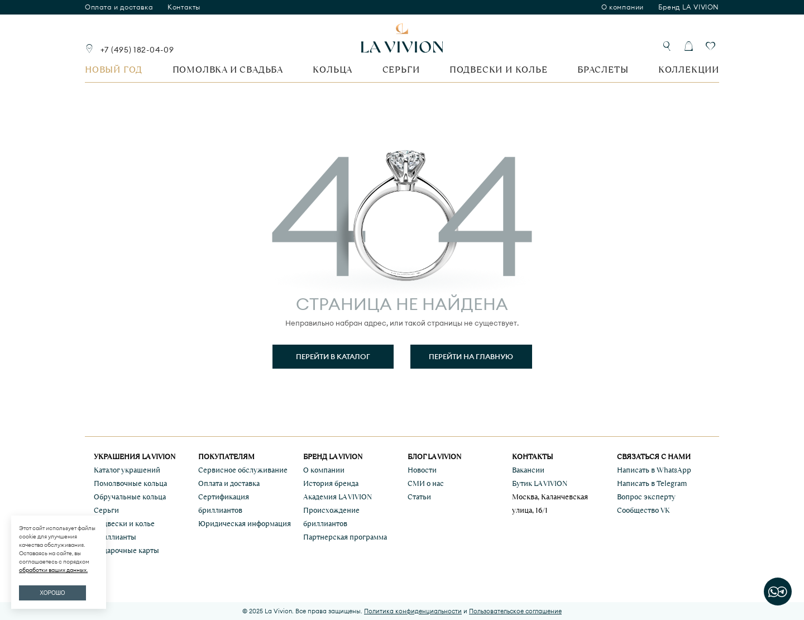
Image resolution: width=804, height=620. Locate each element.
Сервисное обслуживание (243, 470)
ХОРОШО (52, 593)
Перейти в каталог (333, 356)
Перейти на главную (471, 356)
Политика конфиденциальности (413, 611)
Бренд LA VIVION (688, 7)
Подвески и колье (498, 69)
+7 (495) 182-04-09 (137, 50)
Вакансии (528, 470)
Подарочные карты (126, 550)
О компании (622, 7)
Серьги (401, 69)
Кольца (332, 69)
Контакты (184, 7)
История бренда (330, 483)
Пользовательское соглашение (515, 611)
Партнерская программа (345, 537)
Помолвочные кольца (130, 483)
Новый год (113, 69)
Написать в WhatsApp (654, 470)
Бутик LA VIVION (539, 483)
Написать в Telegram (652, 483)
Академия (337, 497)
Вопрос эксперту (646, 497)
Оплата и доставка (119, 7)
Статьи (419, 497)
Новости (422, 470)
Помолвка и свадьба (228, 69)
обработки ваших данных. (53, 570)
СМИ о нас (426, 483)
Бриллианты (115, 537)
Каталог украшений (127, 470)
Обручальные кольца (130, 497)
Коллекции (688, 69)
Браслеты (602, 69)
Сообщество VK (643, 510)
